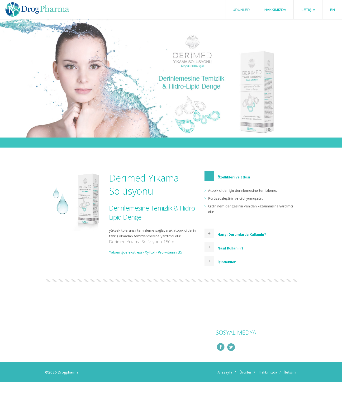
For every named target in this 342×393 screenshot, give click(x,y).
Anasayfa (225, 372)
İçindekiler (227, 262)
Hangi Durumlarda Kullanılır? (242, 234)
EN (332, 10)
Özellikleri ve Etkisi (234, 177)
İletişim (308, 10)
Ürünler (241, 10)
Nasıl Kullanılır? (230, 248)
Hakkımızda (275, 10)
